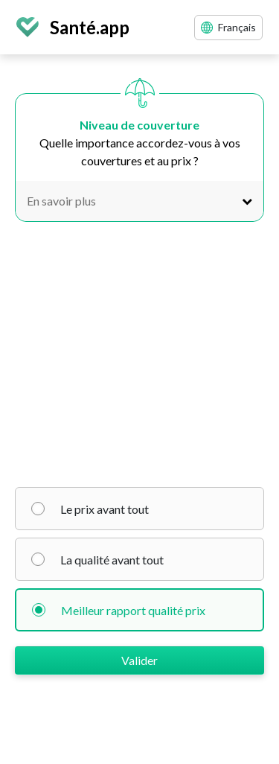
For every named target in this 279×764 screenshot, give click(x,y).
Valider (139, 660)
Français (228, 27)
